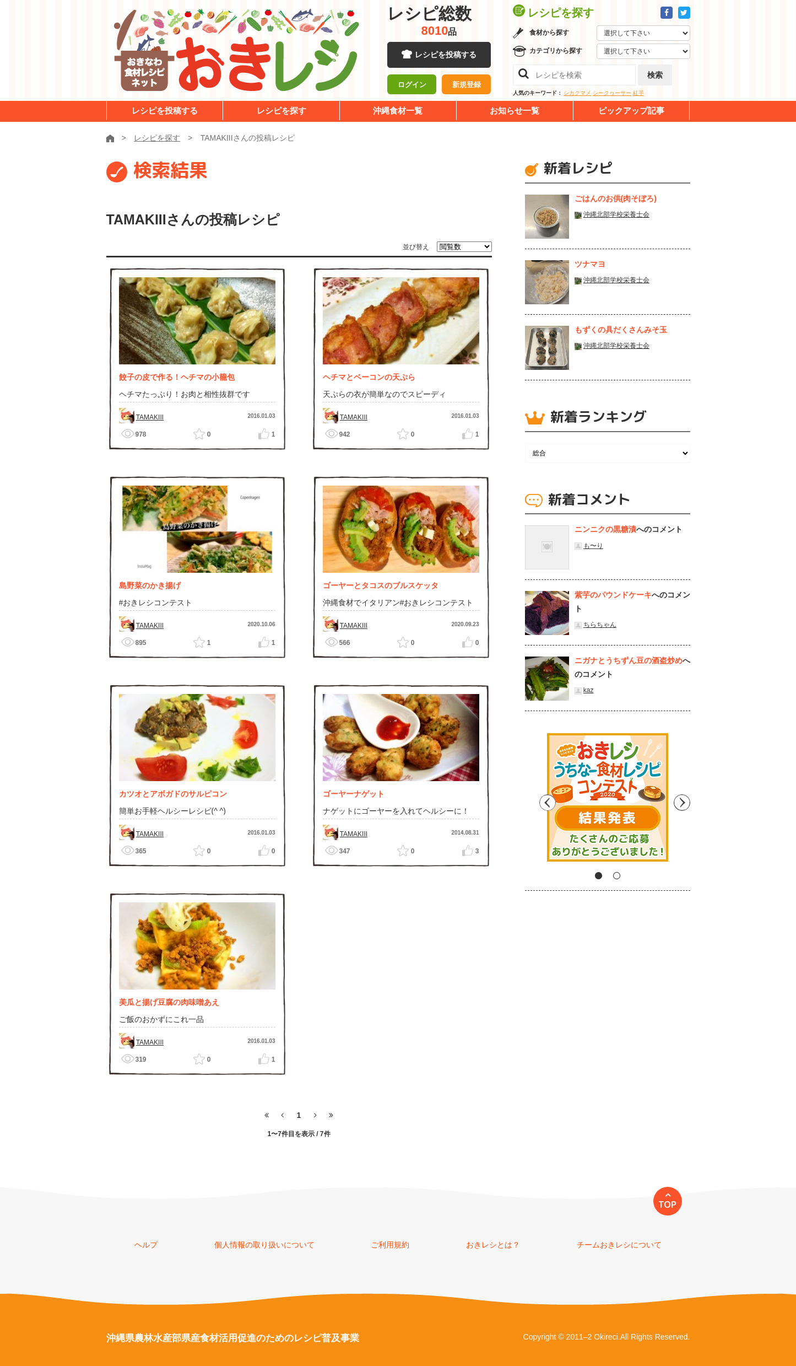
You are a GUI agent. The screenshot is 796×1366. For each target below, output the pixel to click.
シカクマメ (577, 93)
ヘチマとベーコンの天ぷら (369, 377)
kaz (588, 690)
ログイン (412, 85)
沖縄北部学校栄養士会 (616, 214)
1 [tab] (598, 875)
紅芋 (638, 93)
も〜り (593, 546)
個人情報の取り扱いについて (264, 1244)
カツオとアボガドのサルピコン (173, 793)
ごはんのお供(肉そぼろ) (616, 198)
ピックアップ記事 (631, 110)
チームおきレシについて (619, 1244)
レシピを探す (281, 110)
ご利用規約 (390, 1244)
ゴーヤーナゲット (354, 793)
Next (682, 801)
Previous (533, 801)
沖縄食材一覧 (398, 110)
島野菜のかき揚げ (150, 585)
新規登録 (466, 85)
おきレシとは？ (493, 1244)
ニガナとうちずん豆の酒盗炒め (629, 660)
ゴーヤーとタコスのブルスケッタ (380, 585)
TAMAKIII (150, 417)
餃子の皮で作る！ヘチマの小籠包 (177, 377)
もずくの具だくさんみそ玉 (621, 329)
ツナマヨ (590, 264)
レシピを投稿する (445, 55)
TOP (667, 1204)
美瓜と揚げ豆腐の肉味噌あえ (169, 1002)
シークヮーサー (612, 93)
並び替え (416, 247)
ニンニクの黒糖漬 (605, 529)
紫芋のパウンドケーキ (613, 594)
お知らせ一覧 (514, 110)
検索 (655, 75)
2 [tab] (616, 875)
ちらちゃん (599, 624)
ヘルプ (146, 1244)
